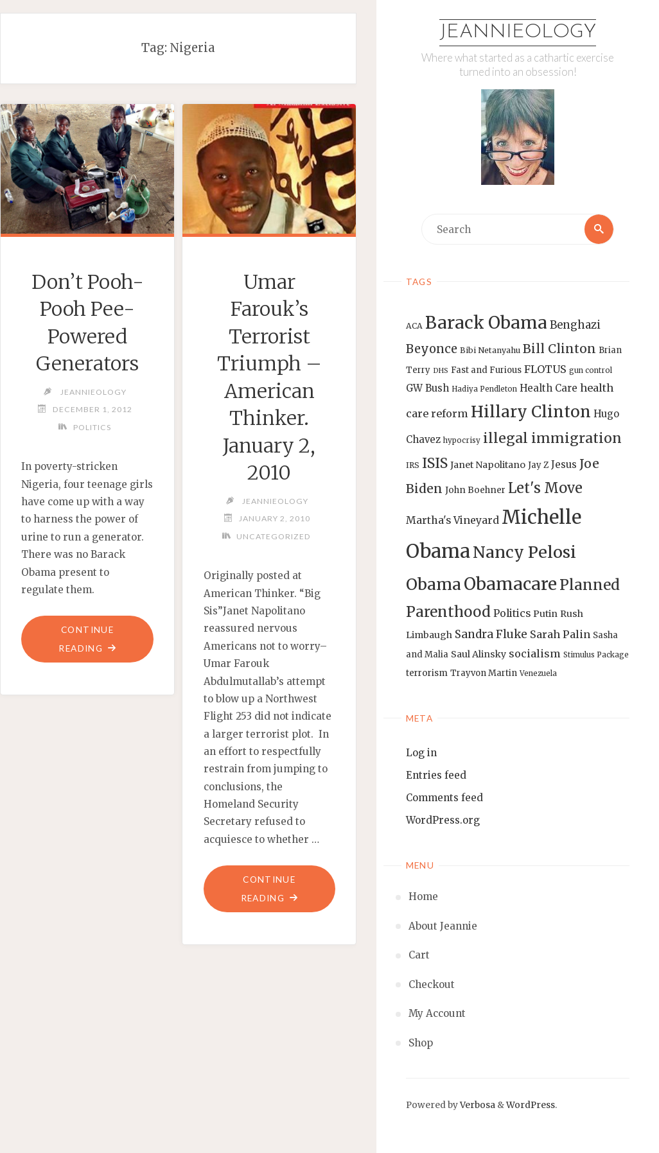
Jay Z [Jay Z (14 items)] (538, 465)
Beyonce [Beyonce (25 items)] (431, 349)
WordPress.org (443, 820)
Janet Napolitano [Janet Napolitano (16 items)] (487, 465)
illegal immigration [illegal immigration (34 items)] (552, 438)
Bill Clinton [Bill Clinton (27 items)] (559, 348)
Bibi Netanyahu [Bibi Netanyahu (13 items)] (490, 350)
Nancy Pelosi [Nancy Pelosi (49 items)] (524, 552)
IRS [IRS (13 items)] (412, 465)
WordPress (530, 1105)
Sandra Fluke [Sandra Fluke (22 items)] (491, 635)
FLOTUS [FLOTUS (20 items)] (545, 369)
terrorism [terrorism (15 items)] (427, 673)
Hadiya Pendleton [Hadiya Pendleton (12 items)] (484, 389)
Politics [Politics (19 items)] (512, 613)
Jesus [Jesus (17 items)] (564, 464)
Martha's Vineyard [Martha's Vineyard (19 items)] (452, 520)
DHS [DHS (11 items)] (440, 371)
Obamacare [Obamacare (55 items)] (510, 583)
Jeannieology (518, 32)
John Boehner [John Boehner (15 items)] (475, 490)
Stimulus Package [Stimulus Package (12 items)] (596, 655)
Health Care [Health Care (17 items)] (548, 388)
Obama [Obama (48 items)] (433, 584)
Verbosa (476, 1105)
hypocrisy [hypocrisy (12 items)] (461, 440)
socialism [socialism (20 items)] (535, 654)
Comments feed (444, 798)
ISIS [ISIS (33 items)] (435, 463)
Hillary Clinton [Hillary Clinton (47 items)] (531, 412)
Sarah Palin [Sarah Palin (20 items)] (560, 635)
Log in (421, 753)
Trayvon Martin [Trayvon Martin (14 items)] (483, 673)
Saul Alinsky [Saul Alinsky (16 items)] (478, 655)
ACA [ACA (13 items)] (414, 326)
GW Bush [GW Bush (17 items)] (427, 388)
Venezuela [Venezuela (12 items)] (538, 673)
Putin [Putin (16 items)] (545, 614)
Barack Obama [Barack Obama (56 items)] (486, 322)
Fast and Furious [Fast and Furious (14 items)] (486, 370)
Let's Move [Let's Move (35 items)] (545, 488)
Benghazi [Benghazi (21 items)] (575, 325)
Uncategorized (274, 536)
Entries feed (436, 775)
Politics (92, 427)
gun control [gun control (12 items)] (590, 370)
